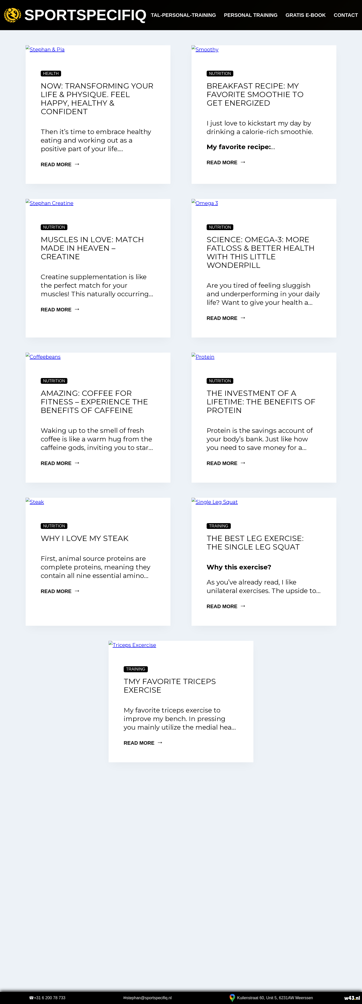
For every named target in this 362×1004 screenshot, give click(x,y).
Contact (346, 15)
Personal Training (251, 15)
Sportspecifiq (75, 15)
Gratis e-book (306, 15)
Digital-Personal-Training (178, 15)
